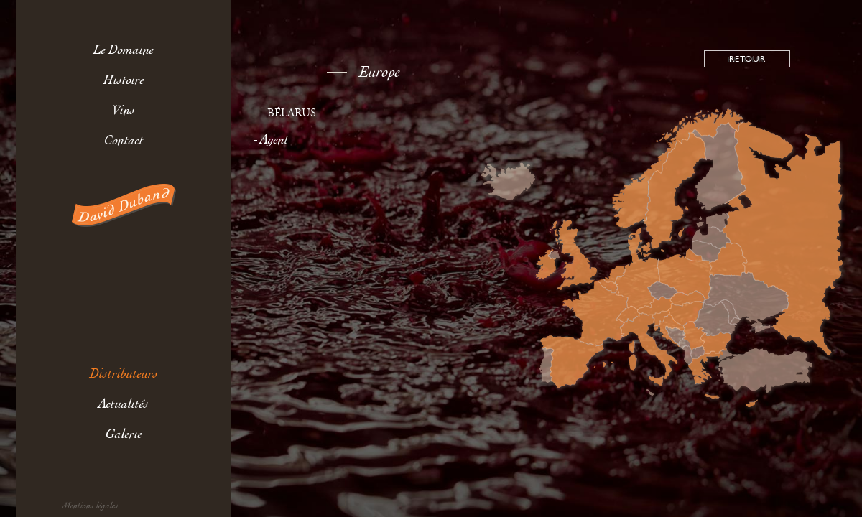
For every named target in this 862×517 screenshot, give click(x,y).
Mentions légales (90, 506)
